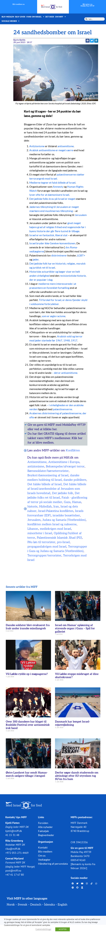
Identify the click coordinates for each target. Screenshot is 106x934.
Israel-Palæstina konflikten (55, 511)
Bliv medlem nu (19, 4)
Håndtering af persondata (53, 863)
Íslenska (49, 904)
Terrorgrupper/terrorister (44, 555)
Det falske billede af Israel (44, 484)
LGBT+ (81, 255)
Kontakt (42, 847)
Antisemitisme (37, 462)
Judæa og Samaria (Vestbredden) (64, 520)
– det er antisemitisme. (64, 372)
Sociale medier (11, 21)
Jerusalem (81, 215)
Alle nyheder (45, 827)
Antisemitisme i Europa (63, 462)
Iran (56, 506)
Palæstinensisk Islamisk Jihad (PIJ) (59, 537)
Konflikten (73, 450)
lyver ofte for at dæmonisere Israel (49, 194)
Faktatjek (43, 831)
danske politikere (74, 480)
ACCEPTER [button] (62, 929)
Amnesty (58, 186)
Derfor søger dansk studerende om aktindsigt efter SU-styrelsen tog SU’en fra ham (76, 776)
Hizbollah (45, 506)
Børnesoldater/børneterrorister (48, 471)
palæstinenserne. (63, 409)
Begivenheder (46, 835)
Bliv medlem (8, 17)
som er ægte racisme (53, 316)
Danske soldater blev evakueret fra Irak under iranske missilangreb (28, 627)
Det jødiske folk (62, 493)
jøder (35, 259)
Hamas (76, 502)
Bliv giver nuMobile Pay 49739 (87, 5)
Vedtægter (44, 859)
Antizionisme (37, 146)
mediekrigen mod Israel (55, 529)
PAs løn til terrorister (41, 542)
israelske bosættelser (66, 515)
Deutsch (35, 904)
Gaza (67, 502)
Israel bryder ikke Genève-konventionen (52, 243)
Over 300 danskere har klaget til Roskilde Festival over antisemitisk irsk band (28, 725)
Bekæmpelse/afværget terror (65, 466)
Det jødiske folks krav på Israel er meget (52, 198)
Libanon (32, 529)
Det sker (49, 17)
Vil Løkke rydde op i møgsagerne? (27, 674)
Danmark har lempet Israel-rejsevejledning (72, 723)
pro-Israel (63, 542)
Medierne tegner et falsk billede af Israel (52, 182)
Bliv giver (20, 17)
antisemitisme (66, 146)
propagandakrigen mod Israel (46, 546)
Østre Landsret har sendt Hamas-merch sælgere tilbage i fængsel (27, 774)
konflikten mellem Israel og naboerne (52, 524)
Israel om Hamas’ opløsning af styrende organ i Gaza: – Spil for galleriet (75, 628)
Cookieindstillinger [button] (43, 929)
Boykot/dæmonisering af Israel (47, 475)
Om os (42, 855)
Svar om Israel (35, 17)
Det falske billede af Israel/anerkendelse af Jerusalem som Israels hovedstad (56, 489)
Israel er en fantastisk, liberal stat (48, 235)
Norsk (11, 904)
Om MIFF (60, 17)
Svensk (22, 904)
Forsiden (43, 822)
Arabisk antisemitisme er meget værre (51, 150)
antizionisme (35, 466)
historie (32, 506)
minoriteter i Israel (39, 533)
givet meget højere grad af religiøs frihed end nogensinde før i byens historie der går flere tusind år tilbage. (57, 227)
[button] (87, 41)
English (62, 904)
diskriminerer (59, 255)
